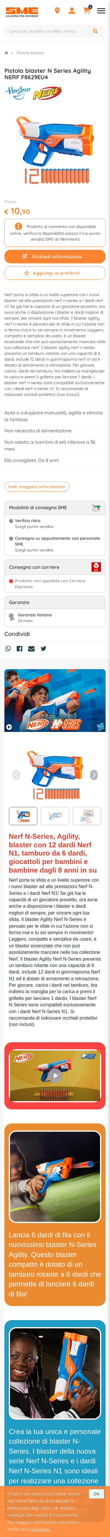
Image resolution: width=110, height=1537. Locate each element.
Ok (96, 1493)
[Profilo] (72, 11)
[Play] (55, 1076)
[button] (93, 775)
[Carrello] (86, 11)
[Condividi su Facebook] (21, 649)
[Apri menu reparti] (101, 11)
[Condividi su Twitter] (44, 649)
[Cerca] (96, 31)
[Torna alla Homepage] (6, 52)
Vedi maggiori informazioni (36, 486)
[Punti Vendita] (57, 11)
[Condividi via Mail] (33, 649)
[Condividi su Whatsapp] (9, 649)
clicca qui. (41, 1529)
